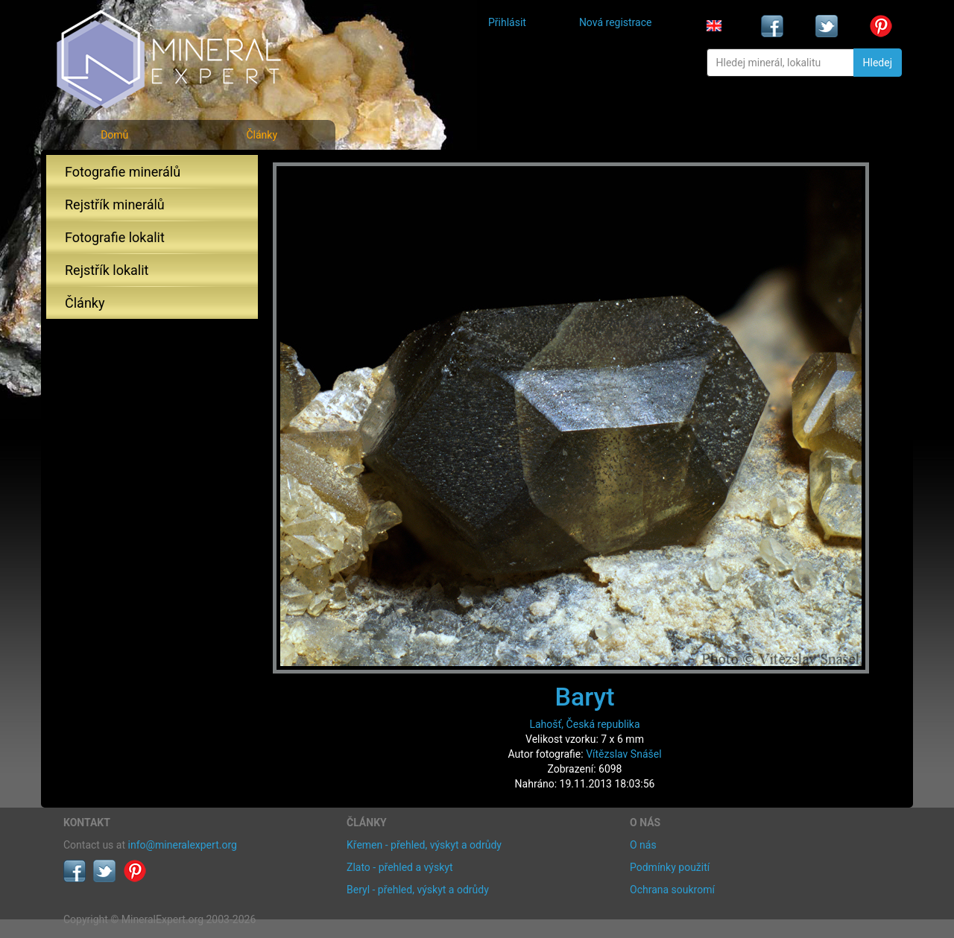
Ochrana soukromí (672, 890)
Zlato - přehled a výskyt (399, 867)
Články (261, 135)
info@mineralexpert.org (182, 845)
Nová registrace (615, 22)
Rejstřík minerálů (115, 204)
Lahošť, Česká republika (584, 724)
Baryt (584, 697)
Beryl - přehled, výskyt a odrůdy (418, 890)
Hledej (877, 63)
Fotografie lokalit (115, 237)
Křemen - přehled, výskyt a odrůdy (424, 845)
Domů (114, 135)
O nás (643, 845)
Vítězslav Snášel (623, 754)
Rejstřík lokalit (106, 270)
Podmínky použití (670, 867)
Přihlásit (507, 22)
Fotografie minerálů (122, 172)
